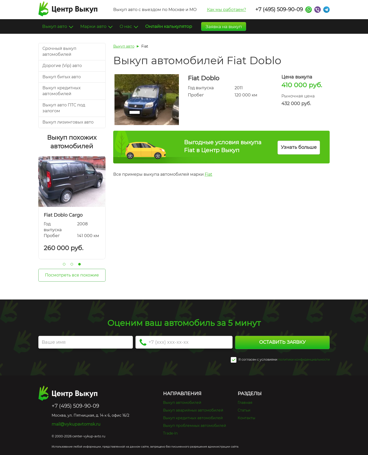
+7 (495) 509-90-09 (279, 9)
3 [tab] (79, 264)
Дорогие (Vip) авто (62, 65)
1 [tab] (64, 264)
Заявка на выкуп (223, 26)
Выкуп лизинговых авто (68, 122)
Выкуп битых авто (61, 76)
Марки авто (94, 26)
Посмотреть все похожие (72, 275)
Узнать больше (299, 147)
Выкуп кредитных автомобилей (193, 418)
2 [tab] (71, 264)
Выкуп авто (55, 26)
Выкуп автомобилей (182, 402)
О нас (126, 26)
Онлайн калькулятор (168, 26)
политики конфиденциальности (304, 359)
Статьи (244, 410)
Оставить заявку (282, 342)
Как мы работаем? (226, 9)
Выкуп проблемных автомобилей (194, 425)
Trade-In (170, 433)
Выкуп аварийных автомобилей (193, 410)
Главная (245, 402)
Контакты (246, 418)
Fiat (208, 174)
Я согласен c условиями (254, 360)
